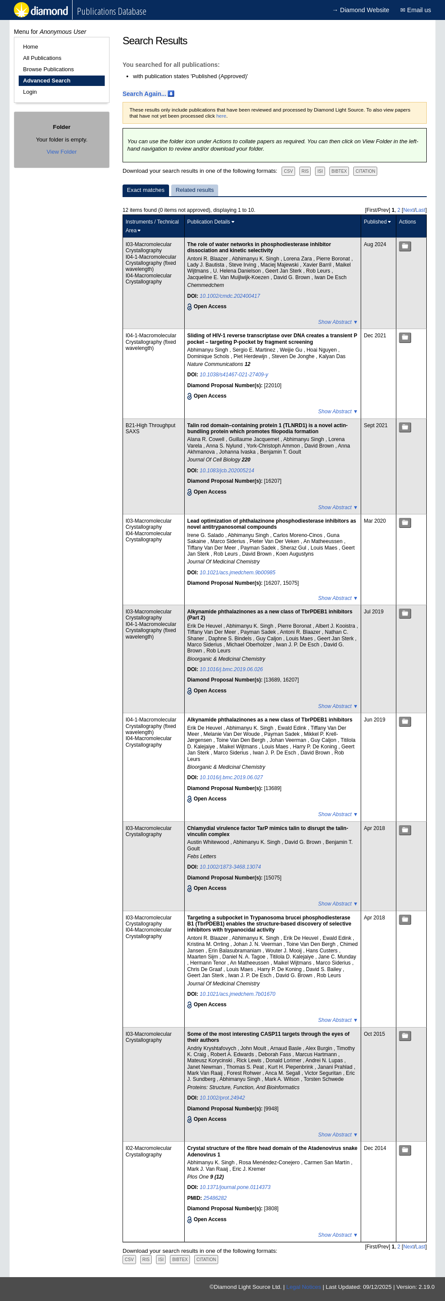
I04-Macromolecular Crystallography (149, 279)
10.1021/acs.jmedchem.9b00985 (238, 573)
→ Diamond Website (360, 10)
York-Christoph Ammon (273, 446)
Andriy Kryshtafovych (212, 1048)
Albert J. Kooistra (336, 626)
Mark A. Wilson (283, 1079)
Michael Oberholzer (249, 645)
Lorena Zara (298, 259)
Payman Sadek (258, 548)
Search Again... (144, 93)
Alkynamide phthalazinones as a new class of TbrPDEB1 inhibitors (269, 720)
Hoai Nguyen (322, 350)
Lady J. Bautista (206, 265)
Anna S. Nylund (225, 446)
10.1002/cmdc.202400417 (230, 296)
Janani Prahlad (336, 1067)
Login (30, 92)
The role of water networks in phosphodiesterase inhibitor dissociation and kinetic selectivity (259, 247)
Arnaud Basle (286, 1048)
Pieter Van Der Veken (275, 541)
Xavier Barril (318, 265)
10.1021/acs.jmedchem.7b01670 (238, 994)
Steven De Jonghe (294, 356)
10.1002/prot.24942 (222, 1098)
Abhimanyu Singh (208, 350)
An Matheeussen (323, 541)
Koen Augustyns (295, 554)
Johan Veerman (289, 740)
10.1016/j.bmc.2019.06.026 (231, 669)
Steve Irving (243, 265)
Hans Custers (322, 951)
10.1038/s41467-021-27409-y (234, 375)
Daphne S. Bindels (231, 639)
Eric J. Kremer (249, 1169)
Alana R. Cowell (206, 439)
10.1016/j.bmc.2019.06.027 (231, 777)
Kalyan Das (332, 356)
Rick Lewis (249, 1060)
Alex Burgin (320, 1048)
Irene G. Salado (206, 535)
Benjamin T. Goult (280, 452)
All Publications (42, 58)
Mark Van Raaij (205, 1073)
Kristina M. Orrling (208, 944)
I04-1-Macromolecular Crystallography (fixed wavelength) (151, 263)
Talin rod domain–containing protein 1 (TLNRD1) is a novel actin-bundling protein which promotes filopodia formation (267, 428)
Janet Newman (205, 1067)
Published (375, 222)
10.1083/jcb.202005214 (227, 471)
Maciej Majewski (280, 265)
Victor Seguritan (324, 1073)
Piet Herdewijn (251, 356)
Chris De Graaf (205, 969)
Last (420, 210)
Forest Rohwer (244, 1073)
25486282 (214, 1198)
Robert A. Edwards (232, 1054)
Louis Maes (325, 548)
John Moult (254, 1048)
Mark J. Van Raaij (208, 1169)
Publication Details (208, 222)
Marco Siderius (228, 541)
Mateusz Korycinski (210, 1060)
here (221, 116)
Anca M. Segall (283, 1073)
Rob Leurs (319, 271)
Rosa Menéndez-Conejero (270, 1162)
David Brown (319, 446)
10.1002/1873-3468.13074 (230, 867)
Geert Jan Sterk (284, 271)
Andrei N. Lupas (325, 1060)
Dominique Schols (209, 356)
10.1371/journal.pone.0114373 (235, 1187)
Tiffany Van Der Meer (212, 548)
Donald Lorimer (284, 1060)
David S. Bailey (324, 969)
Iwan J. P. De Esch (298, 645)
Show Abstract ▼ (338, 322)
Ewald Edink (293, 728)
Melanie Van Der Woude (232, 734)
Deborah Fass (275, 1054)
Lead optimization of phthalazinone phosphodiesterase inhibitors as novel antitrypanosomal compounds (271, 524)
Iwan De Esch (330, 277)
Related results (195, 190)
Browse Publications (48, 69)
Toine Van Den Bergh (241, 740)
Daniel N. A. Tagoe (244, 957)
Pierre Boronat (334, 259)
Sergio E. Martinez (254, 350)
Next (408, 210)
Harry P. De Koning (316, 747)
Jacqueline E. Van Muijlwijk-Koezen (229, 277)
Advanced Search (46, 80)
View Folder (61, 151)
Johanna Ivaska (238, 452)
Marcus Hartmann (317, 1054)
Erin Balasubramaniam (236, 951)
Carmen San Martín (327, 1162)
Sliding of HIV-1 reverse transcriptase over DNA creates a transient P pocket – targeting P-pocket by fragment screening (272, 339)
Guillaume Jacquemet (254, 439)
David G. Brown (292, 277)
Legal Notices (303, 1287)
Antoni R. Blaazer (208, 259)
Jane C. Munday (337, 957)
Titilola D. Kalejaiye (292, 957)
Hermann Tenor (209, 963)
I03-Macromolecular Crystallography (149, 247)
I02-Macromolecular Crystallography (149, 1151)
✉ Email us (415, 10)
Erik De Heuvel (205, 626)
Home (30, 46)
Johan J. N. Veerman (258, 944)
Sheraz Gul (294, 548)
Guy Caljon (269, 639)
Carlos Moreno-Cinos (298, 535)
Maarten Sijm (203, 957)
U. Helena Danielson (237, 271)
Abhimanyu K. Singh (256, 259)
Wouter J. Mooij (284, 951)
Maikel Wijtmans (239, 747)
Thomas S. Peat (245, 1067)
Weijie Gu (292, 350)
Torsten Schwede (324, 1079)
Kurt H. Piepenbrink (291, 1067)
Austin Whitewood (208, 842)
